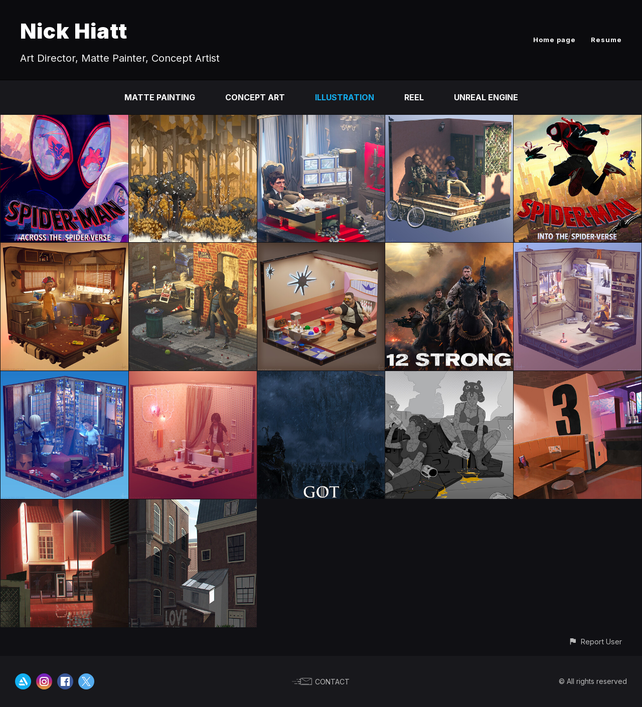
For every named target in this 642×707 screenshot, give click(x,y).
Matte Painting (159, 97)
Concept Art (255, 97)
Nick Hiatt (73, 31)
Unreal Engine (486, 97)
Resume (606, 40)
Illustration (344, 97)
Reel (414, 97)
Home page (554, 40)
